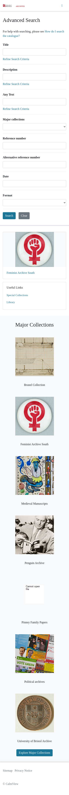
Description (10, 69)
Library (11, 302)
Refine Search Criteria (16, 59)
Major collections (13, 119)
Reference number (14, 138)
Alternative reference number (21, 157)
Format (7, 195)
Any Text (8, 94)
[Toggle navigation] (62, 5)
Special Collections (17, 295)
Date (6, 176)
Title (6, 44)
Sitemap (7, 770)
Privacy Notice (23, 770)
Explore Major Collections (34, 752)
